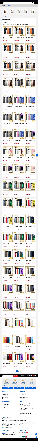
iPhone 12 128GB (6, 294)
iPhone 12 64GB (6, 312)
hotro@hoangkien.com (8, 427)
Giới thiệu (3, 407)
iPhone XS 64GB (17, 346)
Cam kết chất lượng (5, 394)
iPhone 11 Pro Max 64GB (30, 277)
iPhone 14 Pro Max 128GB (30, 140)
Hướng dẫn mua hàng (23, 393)
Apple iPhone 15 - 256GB (30, 157)
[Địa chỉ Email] (10, 376)
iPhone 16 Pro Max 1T (18, 54)
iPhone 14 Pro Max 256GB (19, 123)
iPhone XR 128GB (6, 346)
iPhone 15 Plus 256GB (7, 157)
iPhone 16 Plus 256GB (18, 106)
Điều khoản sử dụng (5, 404)
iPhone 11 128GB (29, 312)
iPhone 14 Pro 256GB (6, 174)
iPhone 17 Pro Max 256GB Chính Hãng (7, 38)
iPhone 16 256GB (29, 123)
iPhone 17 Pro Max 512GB (19, 37)
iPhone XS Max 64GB (6, 329)
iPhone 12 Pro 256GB (6, 260)
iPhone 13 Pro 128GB (18, 243)
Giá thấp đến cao (18, 24)
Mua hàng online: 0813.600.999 (25, 413)
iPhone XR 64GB (28, 346)
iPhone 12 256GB (17, 277)
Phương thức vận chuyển (23, 397)
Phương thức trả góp (23, 398)
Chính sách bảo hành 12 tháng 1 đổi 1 (8, 393)
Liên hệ (3, 408)
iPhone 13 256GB (29, 243)
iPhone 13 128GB (17, 260)
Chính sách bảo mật (5, 395)
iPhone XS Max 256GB (18, 312)
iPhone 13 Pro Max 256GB (19, 192)
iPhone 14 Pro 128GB (18, 174)
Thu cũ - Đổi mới (5, 397)
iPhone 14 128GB (6, 243)
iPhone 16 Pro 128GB (29, 89)
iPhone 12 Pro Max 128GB (30, 226)
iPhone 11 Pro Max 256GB (7, 277)
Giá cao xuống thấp (25, 24)
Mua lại (3, 398)
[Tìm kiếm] (33, 3)
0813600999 (7, 387)
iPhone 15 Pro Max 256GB (7, 106)
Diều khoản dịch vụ (5, 403)
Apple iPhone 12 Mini (18, 363)
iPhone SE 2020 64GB (29, 363)
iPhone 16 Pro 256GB (6, 89)
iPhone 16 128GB (17, 140)
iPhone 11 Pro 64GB (29, 294)
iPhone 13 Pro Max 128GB (7, 209)
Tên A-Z (4, 24)
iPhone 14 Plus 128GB (30, 209)
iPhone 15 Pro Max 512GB (19, 89)
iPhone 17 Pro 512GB (29, 54)
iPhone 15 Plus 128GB (18, 157)
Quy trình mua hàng (22, 394)
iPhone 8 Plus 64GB (6, 363)
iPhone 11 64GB (17, 329)
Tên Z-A (8, 24)
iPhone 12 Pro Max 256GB (19, 209)
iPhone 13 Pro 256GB (18, 226)
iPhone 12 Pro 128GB (29, 260)
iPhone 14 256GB (6, 226)
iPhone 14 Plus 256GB (30, 192)
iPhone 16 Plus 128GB (30, 106)
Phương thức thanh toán (23, 395)
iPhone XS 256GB (29, 329)
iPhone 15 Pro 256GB (6, 123)
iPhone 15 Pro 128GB (6, 140)
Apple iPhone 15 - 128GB (30, 174)
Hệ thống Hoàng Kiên (30, 387)
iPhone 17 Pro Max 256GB (7, 54)
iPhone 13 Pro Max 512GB (7, 192)
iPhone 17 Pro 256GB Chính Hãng (29, 38)
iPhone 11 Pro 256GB (18, 294)
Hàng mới (12, 24)
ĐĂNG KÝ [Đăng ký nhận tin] (15, 375)
